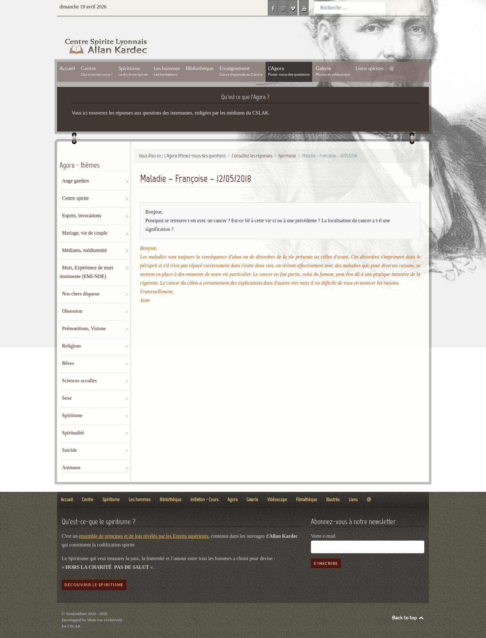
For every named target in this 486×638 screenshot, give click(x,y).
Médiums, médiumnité (84, 236)
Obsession (72, 297)
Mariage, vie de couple (85, 219)
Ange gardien (75, 166)
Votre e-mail (323, 522)
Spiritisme (72, 401)
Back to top (408, 603)
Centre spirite (75, 184)
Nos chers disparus (80, 279)
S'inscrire (326, 549)
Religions (71, 332)
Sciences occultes (79, 366)
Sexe (67, 384)
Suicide (69, 436)
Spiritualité (73, 418)
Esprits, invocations (81, 201)
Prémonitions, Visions (84, 314)
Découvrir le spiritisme (94, 571)
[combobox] (350, 7)
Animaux (71, 453)
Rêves (68, 349)
